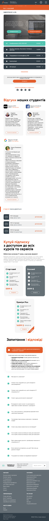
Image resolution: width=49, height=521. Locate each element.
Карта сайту (5, 519)
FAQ (28, 500)
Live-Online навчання (8, 484)
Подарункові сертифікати (10, 482)
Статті (5, 488)
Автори (29, 501)
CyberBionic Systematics (9, 501)
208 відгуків (15, 107)
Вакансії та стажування (9, 500)
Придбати (24, 81)
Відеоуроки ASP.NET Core (33, 480)
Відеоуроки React (31, 490)
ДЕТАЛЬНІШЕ (38, 217)
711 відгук (36, 107)
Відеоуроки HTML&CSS (33, 484)
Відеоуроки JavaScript (32, 486)
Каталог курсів (7, 477)
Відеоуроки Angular (32, 488)
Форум (5, 490)
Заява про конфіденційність (9, 516)
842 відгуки (15, 141)
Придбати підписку (35, 31)
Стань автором (7, 496)
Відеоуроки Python (32, 477)
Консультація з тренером (10, 475)
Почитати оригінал (11, 132)
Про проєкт (30, 496)
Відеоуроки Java (31, 482)
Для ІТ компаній (7, 498)
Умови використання (8, 514)
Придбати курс (14, 31)
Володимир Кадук (18, 232)
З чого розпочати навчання (34, 475)
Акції (4, 508)
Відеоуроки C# (30, 479)
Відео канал (6, 486)
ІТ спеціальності (7, 479)
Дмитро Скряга (17, 217)
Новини (5, 510)
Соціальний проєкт (32, 503)
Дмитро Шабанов (18, 225)
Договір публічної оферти (9, 517)
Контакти (29, 498)
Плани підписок (7, 480)
